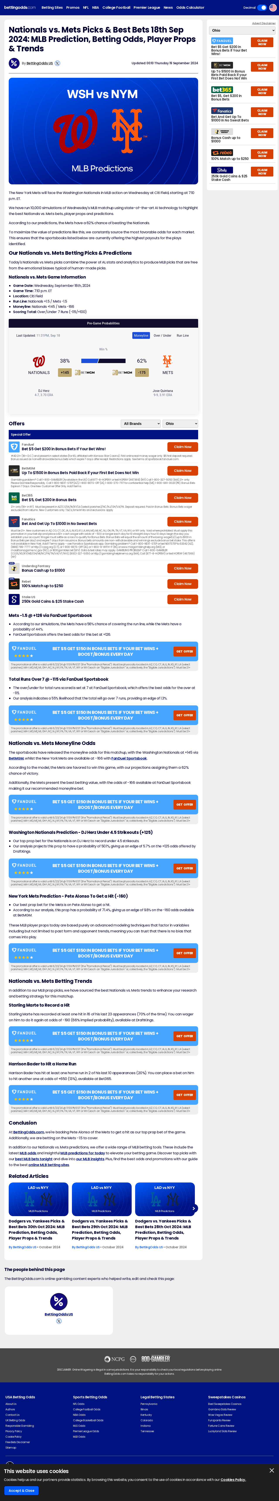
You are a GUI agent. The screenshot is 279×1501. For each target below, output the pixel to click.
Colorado (147, 1420)
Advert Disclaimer (264, 23)
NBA (95, 7)
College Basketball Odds (88, 1420)
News (168, 7)
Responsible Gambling (19, 1426)
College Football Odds (86, 1409)
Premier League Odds (86, 1431)
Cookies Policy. (233, 1479)
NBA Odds (79, 1415)
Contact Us (12, 1415)
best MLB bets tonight (34, 1159)
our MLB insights (90, 1159)
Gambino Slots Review (222, 1409)
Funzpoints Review (219, 1420)
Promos (73, 7)
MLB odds (28, 1153)
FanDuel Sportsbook (129, 758)
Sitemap (10, 1447)
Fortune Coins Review (221, 1426)
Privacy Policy (13, 1431)
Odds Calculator (190, 7)
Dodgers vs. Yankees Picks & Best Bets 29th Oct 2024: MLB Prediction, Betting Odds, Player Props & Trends (100, 1229)
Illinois (144, 1409)
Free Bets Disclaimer (17, 1442)
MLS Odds (79, 1426)
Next (194, 1208)
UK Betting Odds (15, 1420)
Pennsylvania (149, 1404)
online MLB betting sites (48, 1164)
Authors (10, 1409)
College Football (116, 7)
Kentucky (146, 1415)
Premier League (147, 7)
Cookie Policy (13, 1437)
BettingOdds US (40, 63)
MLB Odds (79, 1437)
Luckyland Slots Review (222, 1431)
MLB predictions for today (82, 1153)
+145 (65, 372)
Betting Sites (52, 7)
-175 (142, 372)
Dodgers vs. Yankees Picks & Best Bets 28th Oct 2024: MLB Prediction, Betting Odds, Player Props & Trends (163, 1229)
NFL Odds (78, 1404)
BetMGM (16, 758)
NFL (86, 7)
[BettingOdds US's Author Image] (59, 1302)
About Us (10, 1404)
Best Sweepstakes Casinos (224, 1404)
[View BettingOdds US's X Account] (57, 63)
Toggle (262, 8)
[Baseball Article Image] (38, 1199)
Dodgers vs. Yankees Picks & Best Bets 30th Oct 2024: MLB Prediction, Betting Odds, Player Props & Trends (37, 1229)
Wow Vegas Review (220, 1415)
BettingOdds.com (28, 1132)
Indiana (146, 1426)
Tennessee (147, 1431)
